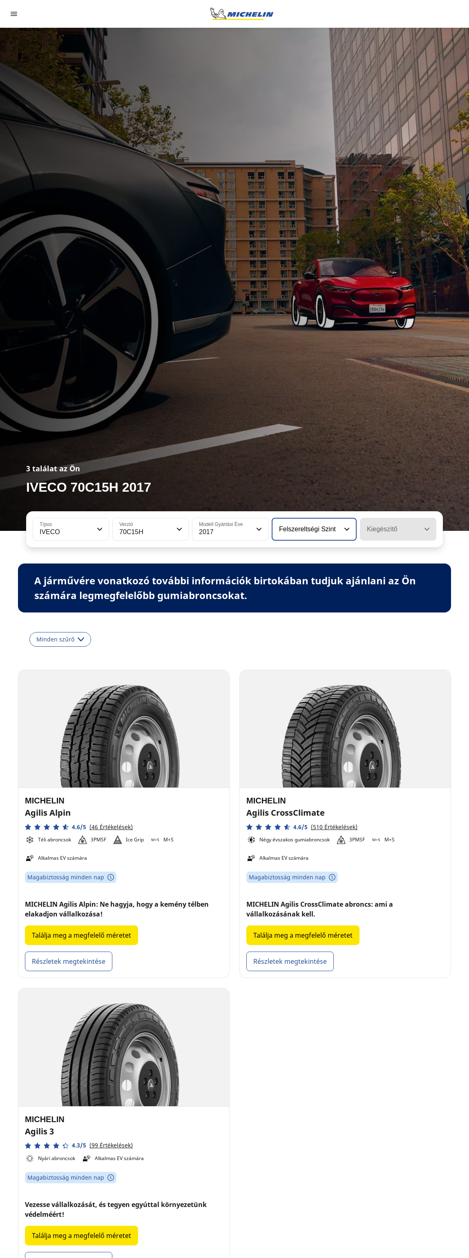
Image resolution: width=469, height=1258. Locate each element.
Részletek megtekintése (68, 961)
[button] (99, 529)
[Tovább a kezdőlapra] (242, 14)
